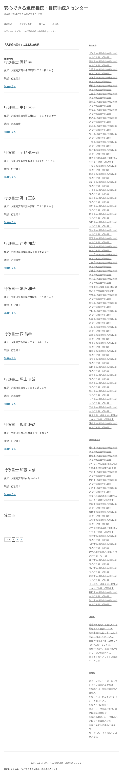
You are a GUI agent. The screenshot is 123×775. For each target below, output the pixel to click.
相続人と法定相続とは (100, 705)
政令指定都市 (25, 24)
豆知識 (55, 24)
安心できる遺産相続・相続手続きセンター (46, 8)
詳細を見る (10, 86)
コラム (42, 24)
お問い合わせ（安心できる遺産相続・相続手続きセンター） (31, 31)
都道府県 (8, 24)
